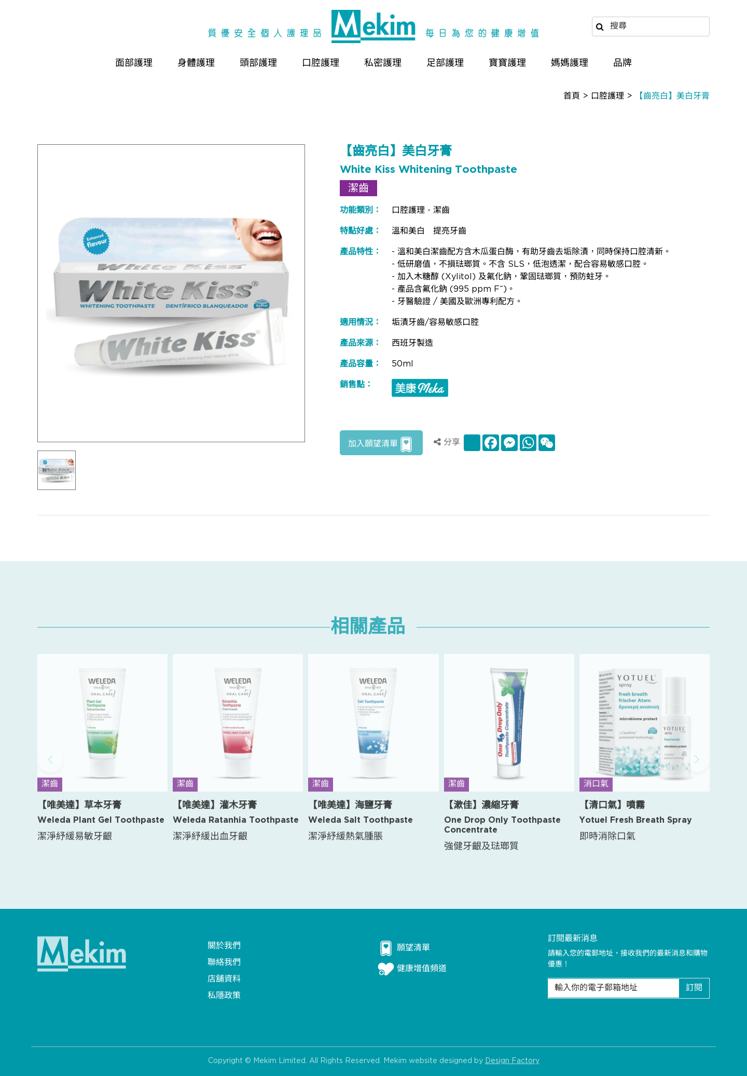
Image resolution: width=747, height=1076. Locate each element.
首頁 (571, 96)
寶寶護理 (507, 63)
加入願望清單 (381, 444)
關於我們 (224, 946)
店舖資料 (224, 979)
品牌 (622, 63)
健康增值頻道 (412, 969)
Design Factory (512, 1067)
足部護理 (445, 63)
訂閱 (694, 988)
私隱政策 (224, 996)
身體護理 (196, 63)
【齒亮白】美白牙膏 (672, 96)
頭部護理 (258, 63)
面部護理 (134, 63)
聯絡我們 (224, 962)
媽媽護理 (569, 63)
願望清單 (404, 948)
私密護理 (383, 63)
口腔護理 (320, 63)
